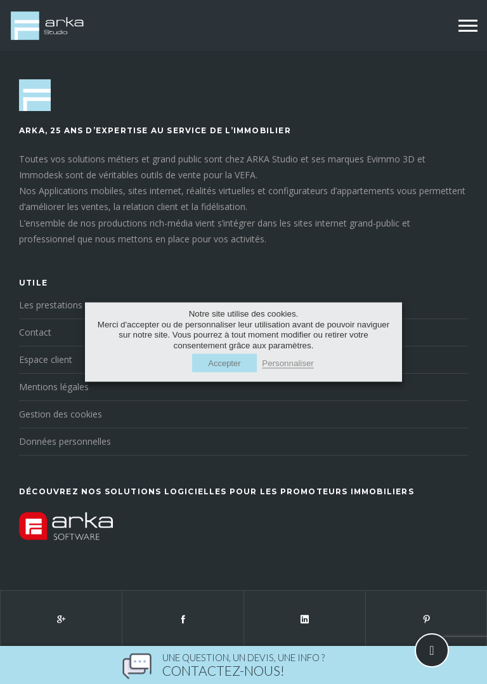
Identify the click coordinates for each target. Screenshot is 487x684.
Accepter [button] (224, 362)
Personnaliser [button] (288, 362)
